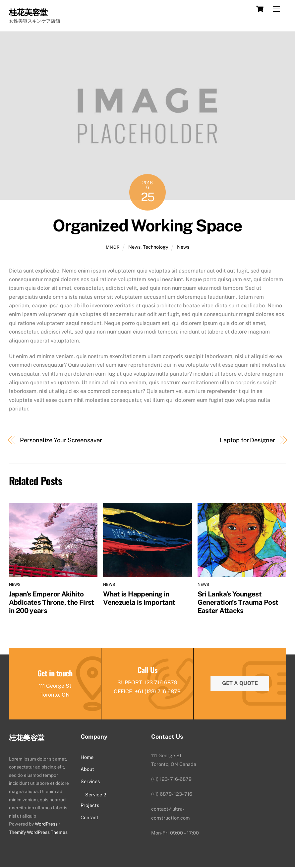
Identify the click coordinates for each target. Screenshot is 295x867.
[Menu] (276, 9)
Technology (155, 247)
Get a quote (240, 683)
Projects (90, 805)
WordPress (46, 824)
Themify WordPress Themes (38, 832)
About (87, 769)
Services (90, 781)
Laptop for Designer (247, 440)
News (134, 247)
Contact (89, 817)
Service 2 (95, 794)
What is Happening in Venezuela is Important (139, 598)
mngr (113, 247)
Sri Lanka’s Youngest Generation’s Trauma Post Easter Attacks (238, 602)
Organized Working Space (147, 225)
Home (87, 757)
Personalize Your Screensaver (61, 440)
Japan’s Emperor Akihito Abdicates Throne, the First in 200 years (51, 602)
